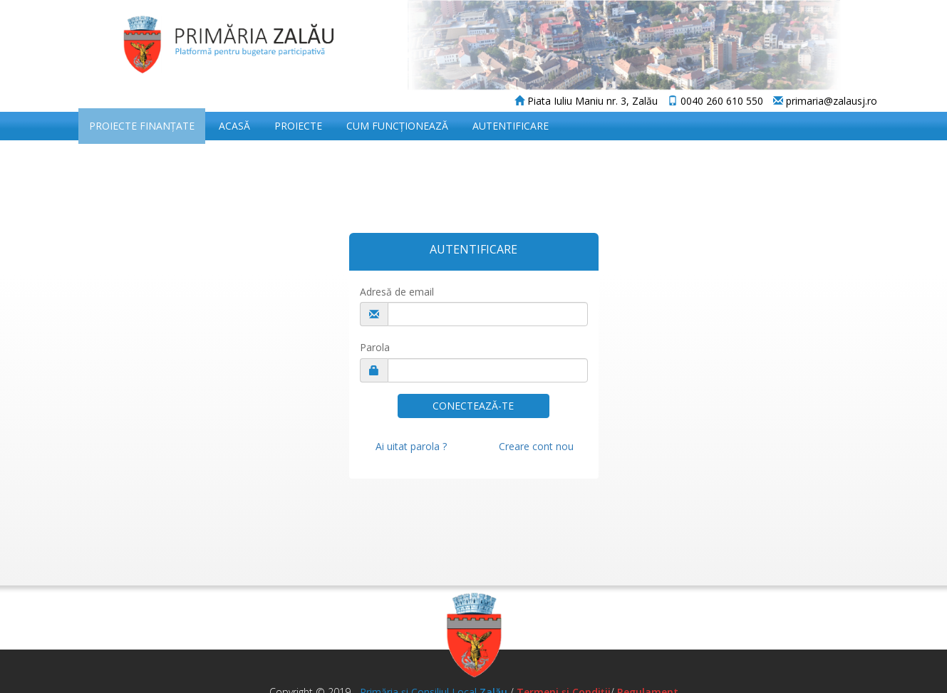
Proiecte (298, 125)
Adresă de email (397, 291)
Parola (375, 347)
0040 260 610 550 (715, 101)
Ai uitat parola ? (411, 446)
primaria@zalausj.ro (825, 101)
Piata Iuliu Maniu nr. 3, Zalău (586, 101)
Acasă (234, 125)
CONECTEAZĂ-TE (473, 405)
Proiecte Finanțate (142, 125)
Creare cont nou (536, 446)
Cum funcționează (397, 125)
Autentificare (510, 125)
